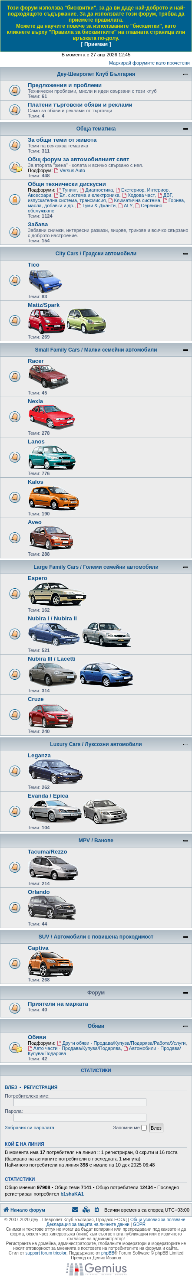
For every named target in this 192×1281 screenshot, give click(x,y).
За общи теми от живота (62, 140)
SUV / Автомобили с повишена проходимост (96, 937)
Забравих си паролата (29, 1127)
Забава (38, 224)
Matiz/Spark (44, 305)
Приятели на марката (58, 1004)
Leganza (39, 755)
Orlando (39, 892)
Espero (37, 578)
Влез (11, 1087)
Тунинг (67, 189)
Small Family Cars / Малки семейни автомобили (96, 350)
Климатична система (134, 200)
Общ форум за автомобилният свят (78, 159)
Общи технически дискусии (67, 184)
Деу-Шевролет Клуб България (96, 74)
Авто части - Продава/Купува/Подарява (74, 1048)
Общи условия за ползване (157, 1219)
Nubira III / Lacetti (52, 658)
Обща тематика (96, 129)
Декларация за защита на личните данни (87, 1224)
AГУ (125, 205)
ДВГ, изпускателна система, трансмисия (100, 197)
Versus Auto (69, 170)
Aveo (35, 522)
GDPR (139, 1224)
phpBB (107, 1253)
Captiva (38, 948)
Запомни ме (130, 1128)
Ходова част (138, 195)
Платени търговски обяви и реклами (80, 104)
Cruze (36, 699)
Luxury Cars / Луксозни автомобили (96, 744)
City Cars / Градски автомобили (96, 254)
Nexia (35, 401)
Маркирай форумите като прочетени (149, 62)
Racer (36, 361)
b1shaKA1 (72, 1193)
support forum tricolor (45, 1253)
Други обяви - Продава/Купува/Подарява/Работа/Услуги (121, 1043)
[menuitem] (97, 1210)
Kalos (35, 482)
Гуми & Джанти (96, 205)
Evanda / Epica (48, 795)
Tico (34, 264)
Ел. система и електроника (86, 195)
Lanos (36, 441)
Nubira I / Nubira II (52, 618)
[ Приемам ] (96, 44)
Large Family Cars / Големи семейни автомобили (96, 567)
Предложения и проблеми (65, 85)
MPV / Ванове (96, 841)
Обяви (96, 1026)
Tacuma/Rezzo (47, 851)
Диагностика (96, 189)
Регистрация (41, 1087)
